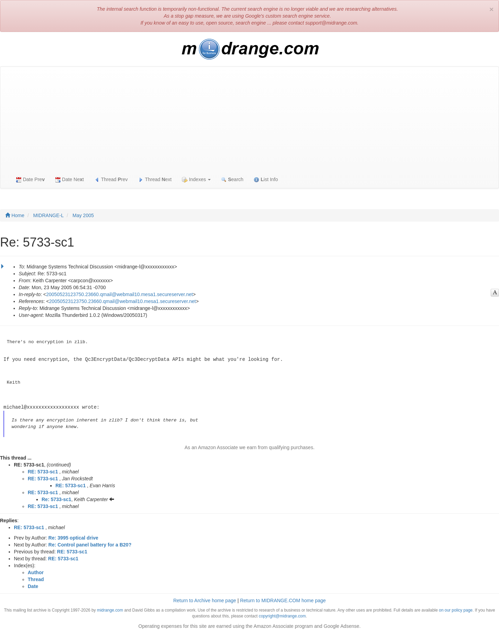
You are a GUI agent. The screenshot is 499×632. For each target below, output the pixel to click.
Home (14, 215)
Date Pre (30, 180)
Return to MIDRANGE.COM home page (283, 599)
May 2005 (83, 215)
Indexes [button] (196, 180)
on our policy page (456, 609)
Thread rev (111, 180)
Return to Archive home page (204, 599)
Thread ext (155, 180)
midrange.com (110, 609)
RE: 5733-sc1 (43, 470)
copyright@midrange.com (282, 615)
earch (232, 180)
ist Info (266, 180)
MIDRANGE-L (48, 215)
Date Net (69, 180)
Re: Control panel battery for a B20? (90, 543)
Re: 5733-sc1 (56, 498)
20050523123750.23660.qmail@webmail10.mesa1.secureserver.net (119, 294)
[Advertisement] (249, 118)
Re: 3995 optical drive (73, 537)
